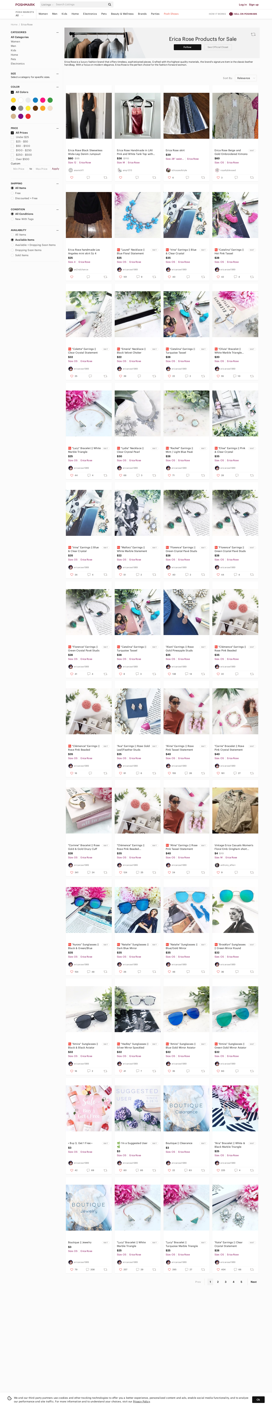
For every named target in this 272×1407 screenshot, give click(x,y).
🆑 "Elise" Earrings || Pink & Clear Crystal (230, 450)
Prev (198, 1282)
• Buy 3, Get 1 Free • (80, 1143)
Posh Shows (171, 13)
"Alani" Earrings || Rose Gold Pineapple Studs (180, 648)
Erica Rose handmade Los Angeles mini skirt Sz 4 (84, 251)
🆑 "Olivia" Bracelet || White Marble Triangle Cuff (228, 350)
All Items (18, 188)
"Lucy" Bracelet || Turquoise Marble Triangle (182, 1244)
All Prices (19, 132)
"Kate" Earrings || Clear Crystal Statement (229, 1244)
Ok (258, 1399)
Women (43, 13)
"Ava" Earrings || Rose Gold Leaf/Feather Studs (133, 747)
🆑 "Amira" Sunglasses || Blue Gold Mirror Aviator (181, 1045)
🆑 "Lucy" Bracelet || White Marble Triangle (84, 450)
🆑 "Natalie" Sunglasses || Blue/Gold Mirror (181, 946)
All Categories (20, 37)
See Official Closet (218, 47)
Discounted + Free (24, 198)
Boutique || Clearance (179, 1143)
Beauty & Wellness (122, 13)
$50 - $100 (20, 146)
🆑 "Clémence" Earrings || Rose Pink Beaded (230, 648)
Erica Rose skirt (175, 150)
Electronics (90, 13)
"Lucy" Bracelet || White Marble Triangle (131, 1244)
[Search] (81, 4)
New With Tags (22, 219)
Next (254, 1282)
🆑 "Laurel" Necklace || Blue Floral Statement (131, 251)
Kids (64, 13)
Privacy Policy (141, 1401)
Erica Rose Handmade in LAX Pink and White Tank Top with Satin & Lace (135, 152)
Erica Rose (27, 24)
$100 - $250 (21, 150)
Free (16, 193)
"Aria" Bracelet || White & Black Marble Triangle (230, 1144)
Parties (155, 13)
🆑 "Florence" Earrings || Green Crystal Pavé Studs (181, 549)
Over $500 (20, 159)
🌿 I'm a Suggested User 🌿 (132, 1144)
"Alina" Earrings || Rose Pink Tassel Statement (180, 747)
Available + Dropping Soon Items (33, 245)
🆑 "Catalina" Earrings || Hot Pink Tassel (229, 251)
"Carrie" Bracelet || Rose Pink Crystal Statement (229, 747)
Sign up (254, 4)
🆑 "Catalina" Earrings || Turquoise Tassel (180, 350)
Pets (104, 13)
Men (54, 13)
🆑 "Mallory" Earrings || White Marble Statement (132, 549)
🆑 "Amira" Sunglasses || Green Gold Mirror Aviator (230, 1045)
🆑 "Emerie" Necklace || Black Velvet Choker (131, 350)
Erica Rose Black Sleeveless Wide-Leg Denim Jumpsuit (85, 152)
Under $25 (20, 137)
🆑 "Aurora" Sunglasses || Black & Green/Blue (83, 946)
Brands (142, 13)
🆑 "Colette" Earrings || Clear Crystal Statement (83, 350)
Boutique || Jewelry (79, 1242)
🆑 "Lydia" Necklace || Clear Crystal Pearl (130, 450)
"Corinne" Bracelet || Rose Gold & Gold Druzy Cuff (84, 847)
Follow (187, 47)
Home (75, 13)
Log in (243, 4)
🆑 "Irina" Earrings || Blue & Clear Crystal (181, 251)
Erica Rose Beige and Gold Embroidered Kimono (231, 152)
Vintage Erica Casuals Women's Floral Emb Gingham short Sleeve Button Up (234, 847)
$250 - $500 (21, 154)
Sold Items (20, 255)
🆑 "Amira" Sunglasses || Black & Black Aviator (83, 1045)
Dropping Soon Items (26, 250)
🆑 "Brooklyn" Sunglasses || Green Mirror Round (230, 946)
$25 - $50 (19, 141)
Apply (55, 168)
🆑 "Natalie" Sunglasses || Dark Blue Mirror (133, 946)
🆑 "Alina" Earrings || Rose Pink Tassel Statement (181, 847)
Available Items (22, 239)
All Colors (19, 92)
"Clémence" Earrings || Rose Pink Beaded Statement (130, 847)
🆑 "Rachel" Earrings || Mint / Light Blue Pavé (179, 450)
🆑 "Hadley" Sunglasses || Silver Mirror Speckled (132, 1045)
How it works (217, 13)
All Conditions (22, 214)
